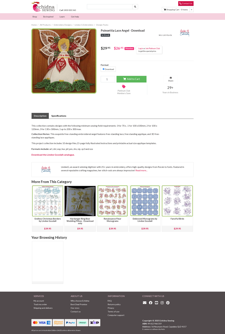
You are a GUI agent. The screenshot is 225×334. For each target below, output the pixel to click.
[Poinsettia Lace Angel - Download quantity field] (108, 79)
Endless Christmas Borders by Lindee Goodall (48, 219)
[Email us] (145, 302)
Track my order (40, 304)
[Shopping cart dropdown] (192, 9)
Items (176, 9)
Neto (163, 329)
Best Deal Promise (79, 304)
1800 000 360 (67, 10)
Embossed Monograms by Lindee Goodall (145, 219)
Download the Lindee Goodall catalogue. (53, 154)
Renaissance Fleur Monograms (112, 219)
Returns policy (114, 304)
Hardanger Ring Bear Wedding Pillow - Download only (80, 221)
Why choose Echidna (80, 301)
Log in (140, 48)
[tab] (40, 116)
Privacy (111, 308)
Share (170, 79)
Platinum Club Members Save (124, 92)
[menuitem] (34, 16)
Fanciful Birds (177, 218)
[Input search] (110, 6)
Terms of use (113, 311)
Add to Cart (131, 78)
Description (40, 115)
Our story (75, 308)
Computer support (116, 315)
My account (39, 301)
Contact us (76, 311)
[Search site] (135, 6)
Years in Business (170, 92)
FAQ (110, 301)
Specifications (58, 115)
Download (108, 69)
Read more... (141, 170)
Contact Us (186, 3)
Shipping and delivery (43, 308)
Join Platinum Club (152, 48)
